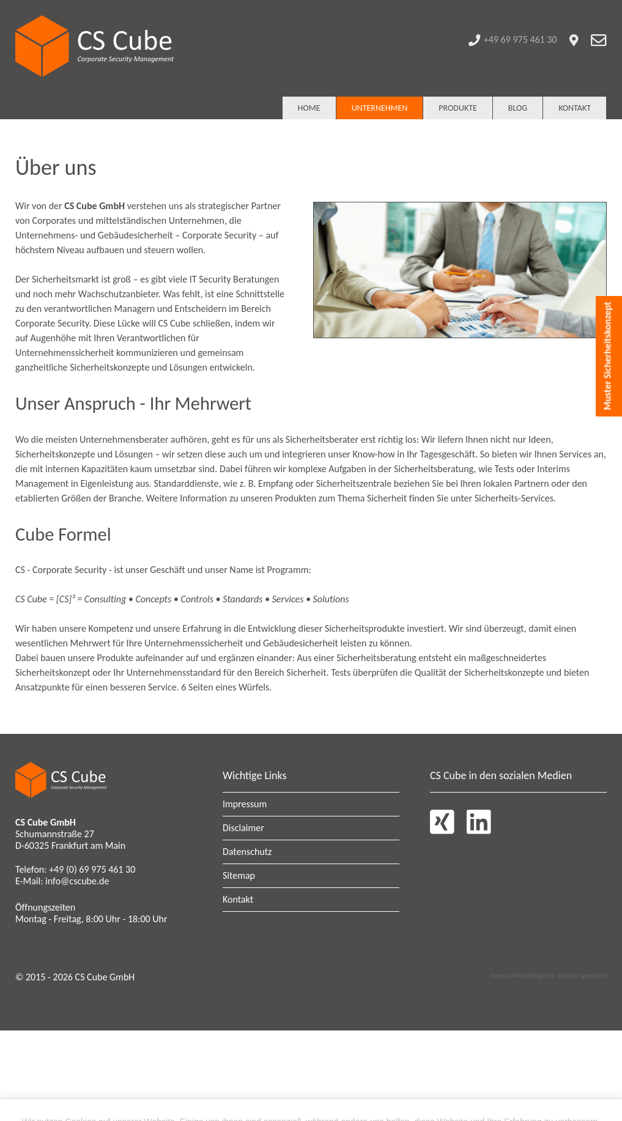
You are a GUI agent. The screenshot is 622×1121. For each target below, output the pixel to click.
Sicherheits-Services (514, 498)
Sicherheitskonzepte (109, 367)
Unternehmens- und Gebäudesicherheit (94, 235)
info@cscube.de (77, 881)
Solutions (331, 599)
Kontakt (238, 899)
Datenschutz (247, 851)
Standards (244, 599)
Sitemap (239, 875)
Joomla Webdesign (518, 975)
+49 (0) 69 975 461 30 (92, 869)
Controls (196, 599)
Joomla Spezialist (582, 975)
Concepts (154, 599)
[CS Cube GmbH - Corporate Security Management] (94, 48)
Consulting (105, 599)
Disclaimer (243, 828)
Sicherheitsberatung (433, 469)
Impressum (245, 804)
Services (289, 599)
